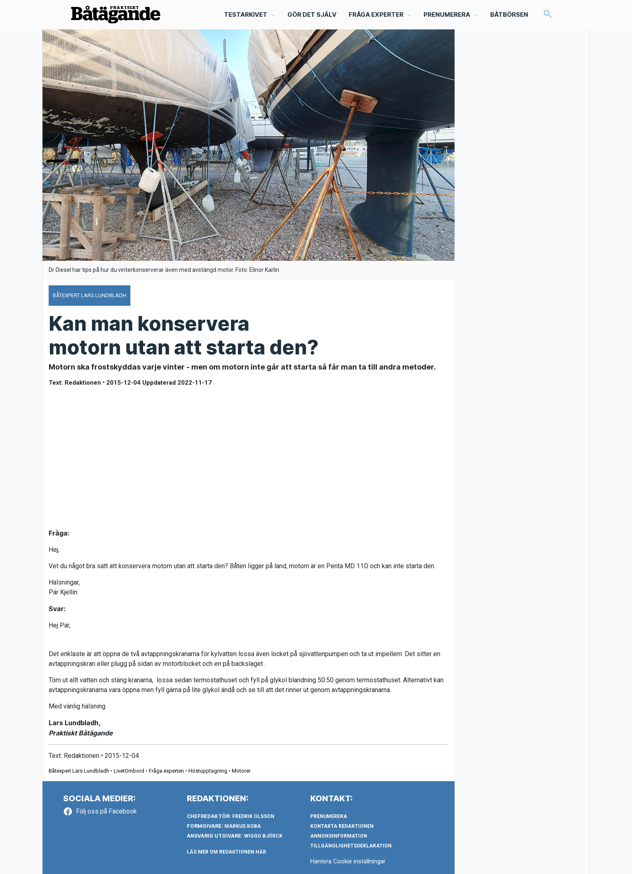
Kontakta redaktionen (342, 826)
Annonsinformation (338, 836)
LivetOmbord (129, 771)
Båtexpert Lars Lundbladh (79, 771)
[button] (547, 15)
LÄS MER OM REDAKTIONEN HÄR (226, 852)
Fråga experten (166, 771)
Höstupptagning (207, 771)
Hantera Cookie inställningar (347, 861)
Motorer (241, 771)
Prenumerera (328, 816)
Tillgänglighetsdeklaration (351, 846)
